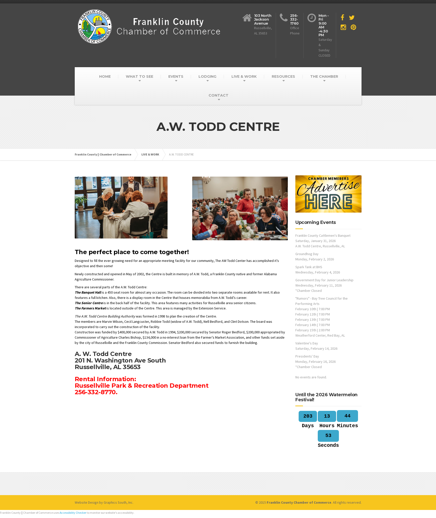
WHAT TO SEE (139, 76)
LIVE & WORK (244, 76)
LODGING (207, 76)
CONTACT (218, 95)
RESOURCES (283, 76)
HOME (105, 76)
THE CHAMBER (324, 76)
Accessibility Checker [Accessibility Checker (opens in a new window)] (73, 512)
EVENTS (175, 76)
